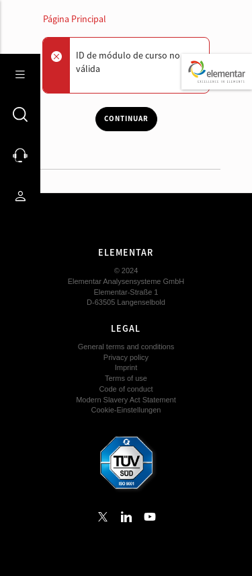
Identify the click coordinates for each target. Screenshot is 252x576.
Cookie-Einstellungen (126, 410)
